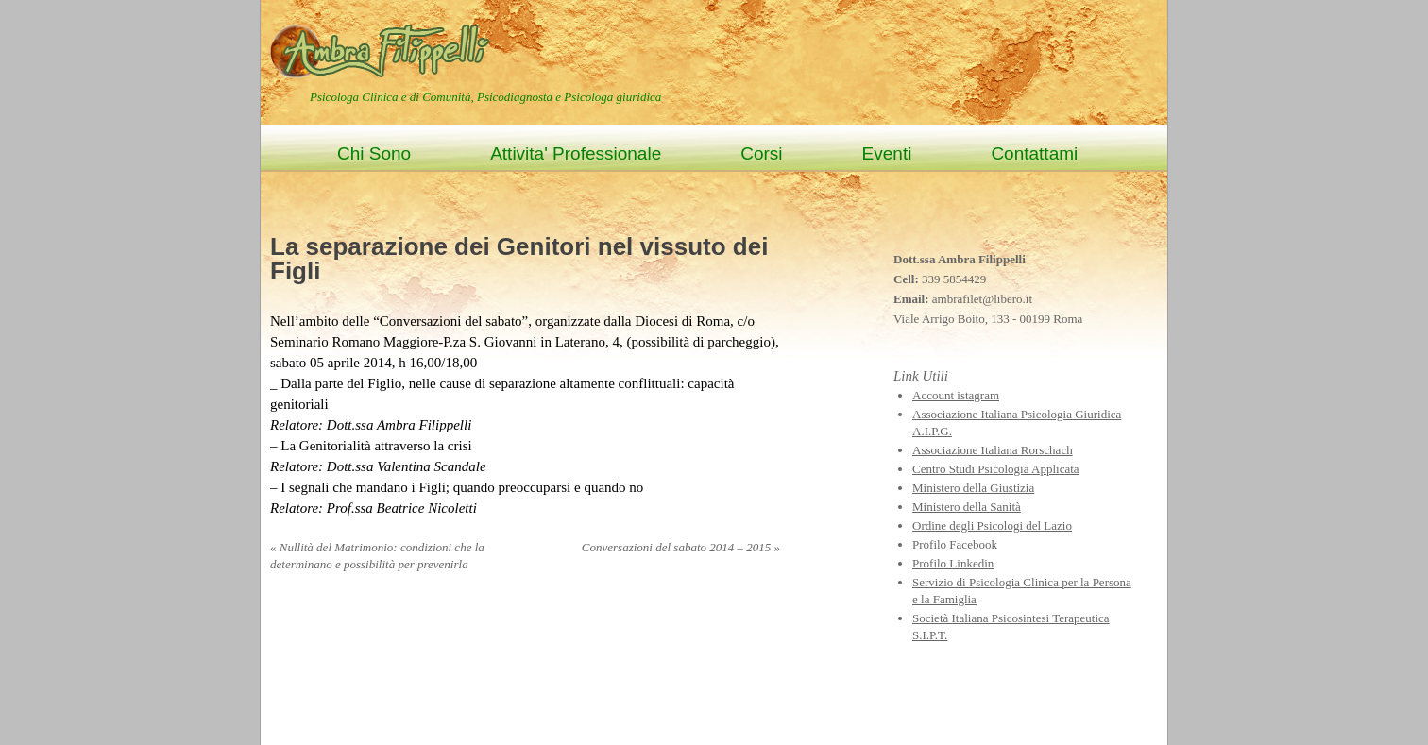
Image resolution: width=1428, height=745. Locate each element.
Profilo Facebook (954, 544)
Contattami (1034, 153)
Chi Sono (374, 153)
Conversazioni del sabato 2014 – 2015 (681, 547)
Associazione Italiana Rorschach (992, 450)
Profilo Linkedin (953, 563)
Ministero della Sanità (966, 506)
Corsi (761, 153)
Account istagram (955, 395)
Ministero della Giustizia (973, 488)
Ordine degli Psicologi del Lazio (992, 525)
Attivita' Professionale (575, 153)
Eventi (887, 153)
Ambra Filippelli (383, 50)
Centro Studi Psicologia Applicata (996, 469)
